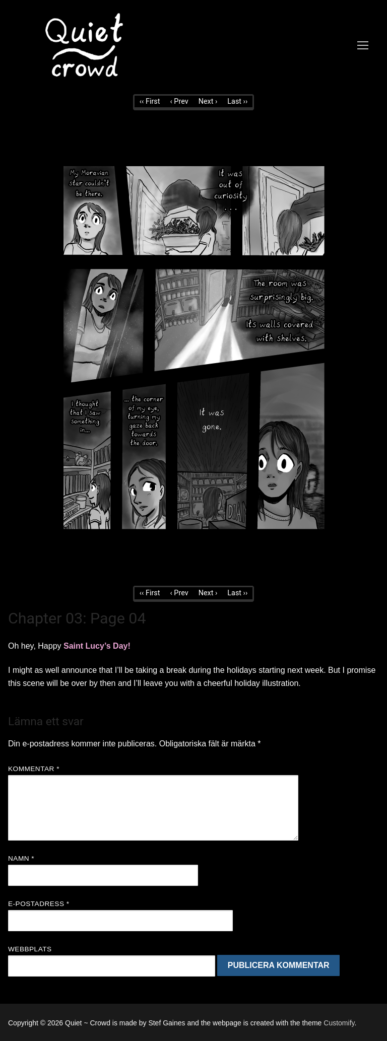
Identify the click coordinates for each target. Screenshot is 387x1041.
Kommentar (33, 769)
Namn (21, 858)
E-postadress (39, 904)
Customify (339, 1023)
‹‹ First (150, 101)
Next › (208, 101)
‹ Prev (179, 101)
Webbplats (30, 949)
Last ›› (237, 101)
